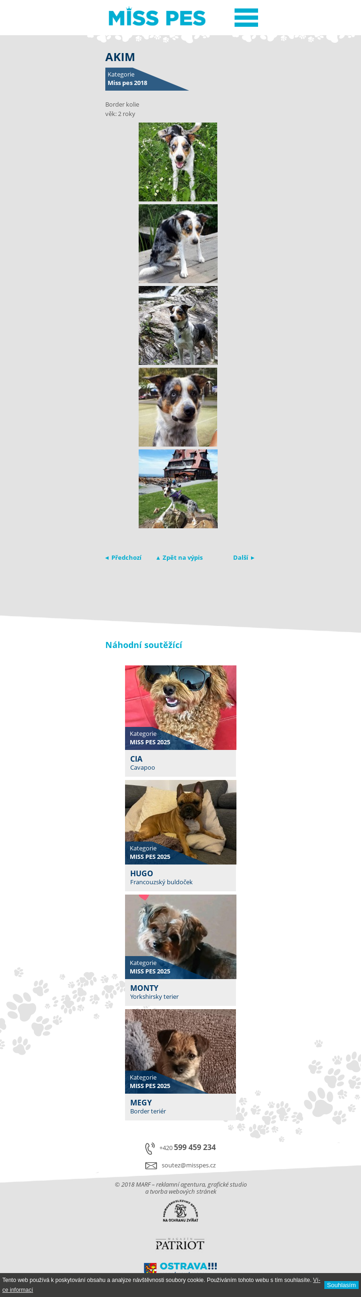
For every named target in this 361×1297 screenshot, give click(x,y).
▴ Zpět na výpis (180, 557)
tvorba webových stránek (183, 1191)
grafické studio (227, 1184)
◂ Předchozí (123, 557)
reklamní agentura (180, 1184)
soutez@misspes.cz (189, 1165)
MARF (143, 1184)
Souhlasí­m (341, 1285)
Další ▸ (243, 557)
